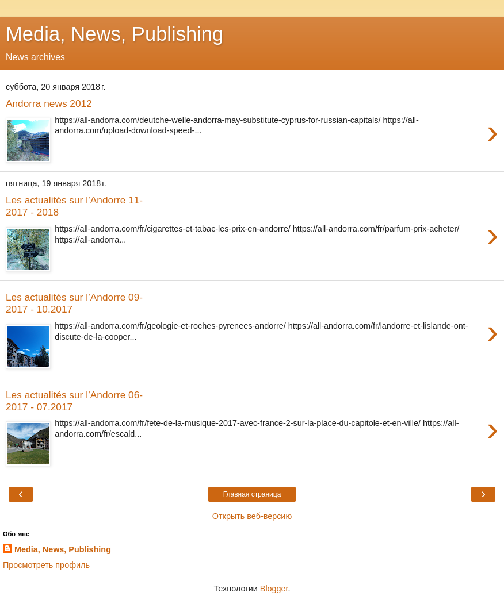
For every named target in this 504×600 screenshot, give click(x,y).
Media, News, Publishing (114, 34)
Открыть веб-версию (252, 516)
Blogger (274, 588)
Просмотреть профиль (46, 565)
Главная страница (252, 494)
